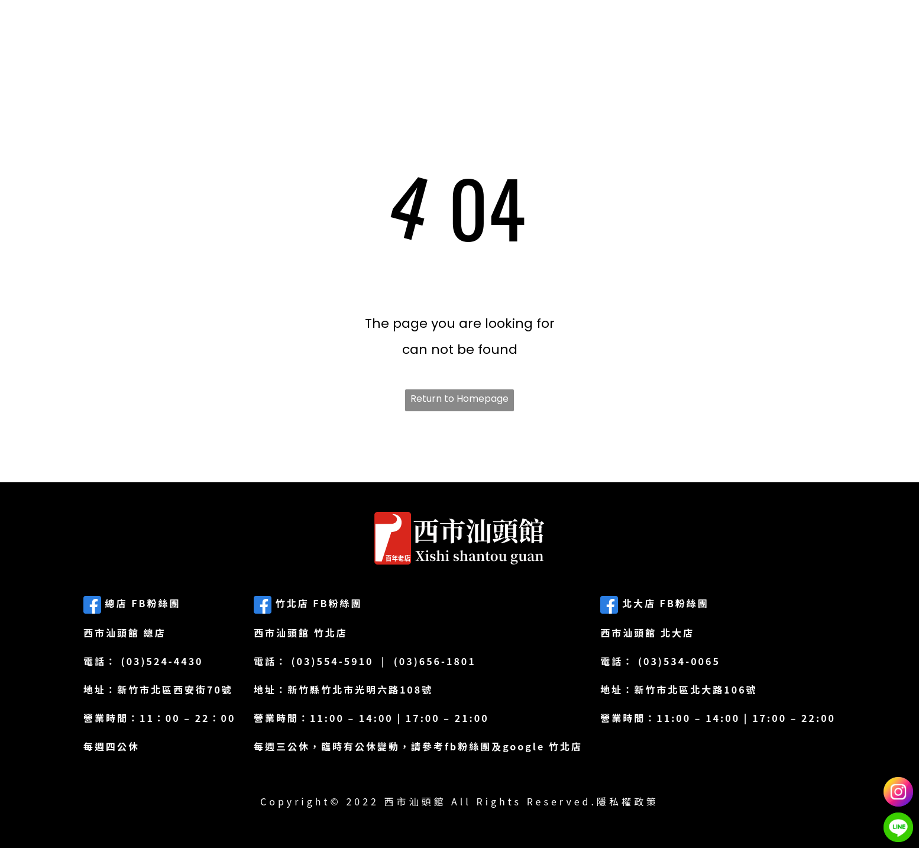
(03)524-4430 (162, 661)
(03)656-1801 (435, 661)
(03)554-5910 (333, 661)
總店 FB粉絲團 (132, 603)
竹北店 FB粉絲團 (308, 603)
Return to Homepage (459, 398)
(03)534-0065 (679, 661)
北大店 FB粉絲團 (654, 603)
